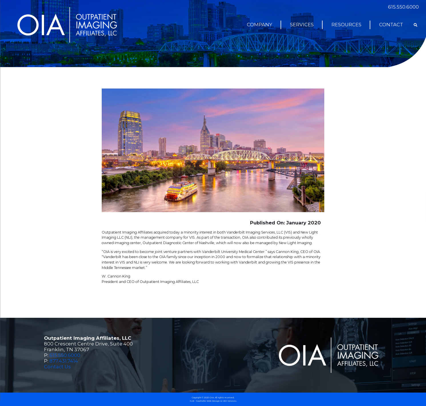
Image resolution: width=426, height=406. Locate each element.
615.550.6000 (403, 7)
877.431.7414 (63, 361)
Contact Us (57, 366)
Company (259, 24)
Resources (346, 24)
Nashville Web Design (208, 401)
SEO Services (229, 401)
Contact (391, 24)
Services (302, 24)
